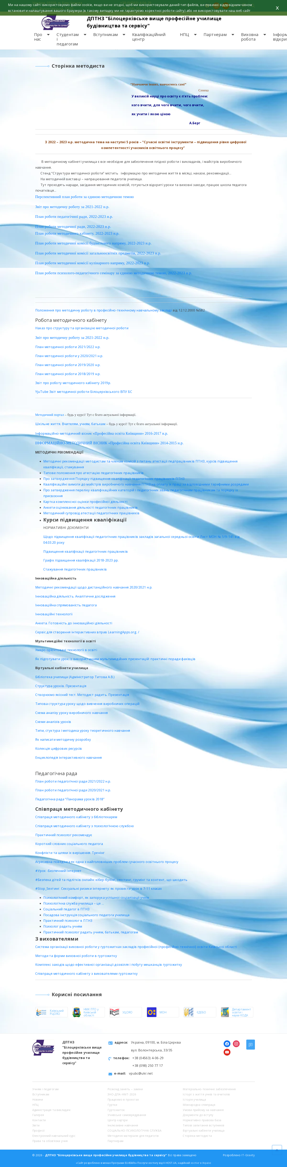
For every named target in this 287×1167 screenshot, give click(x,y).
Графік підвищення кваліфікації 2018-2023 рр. (81, 560)
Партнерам (215, 34)
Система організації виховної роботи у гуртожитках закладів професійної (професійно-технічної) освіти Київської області (136, 947)
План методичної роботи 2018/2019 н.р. (68, 374)
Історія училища (194, 1099)
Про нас (38, 37)
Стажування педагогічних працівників (75, 569)
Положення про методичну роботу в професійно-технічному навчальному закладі (103, 310)
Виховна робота (250, 37)
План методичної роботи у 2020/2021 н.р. (69, 356)
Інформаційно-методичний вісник (64, 433)
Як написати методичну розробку (63, 739)
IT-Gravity (248, 1155)
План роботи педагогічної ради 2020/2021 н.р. (73, 790)
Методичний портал (49, 414)
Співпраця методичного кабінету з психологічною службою (84, 826)
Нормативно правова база (202, 1120)
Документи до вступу (198, 1115)
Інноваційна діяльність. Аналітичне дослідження (75, 596)
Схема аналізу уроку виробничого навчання (71, 713)
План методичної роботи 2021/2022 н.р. (68, 347)
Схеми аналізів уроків (53, 722)
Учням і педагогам (45, 1089)
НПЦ (184, 34)
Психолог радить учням (62, 926)
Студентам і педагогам (68, 39)
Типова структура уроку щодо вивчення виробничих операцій (87, 704)
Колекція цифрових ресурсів (58, 748)
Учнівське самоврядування (126, 1115)
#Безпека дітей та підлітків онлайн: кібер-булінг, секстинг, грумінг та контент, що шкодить (111, 880)
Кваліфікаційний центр (148, 37)
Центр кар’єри (117, 1120)
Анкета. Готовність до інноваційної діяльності (73, 623)
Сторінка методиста (197, 1136)
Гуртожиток (116, 1110)
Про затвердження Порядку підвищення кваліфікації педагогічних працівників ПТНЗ (114, 478)
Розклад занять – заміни (125, 1089)
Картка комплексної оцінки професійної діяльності (85, 501)
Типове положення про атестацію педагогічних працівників (93, 473)
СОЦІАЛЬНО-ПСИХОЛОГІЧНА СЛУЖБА (134, 1130)
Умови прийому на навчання (203, 1110)
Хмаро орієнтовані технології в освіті (66, 650)
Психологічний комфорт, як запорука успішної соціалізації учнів (96, 897)
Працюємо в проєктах (123, 1099)
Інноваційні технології (54, 614)
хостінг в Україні (201, 1163)
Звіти (36, 1125)
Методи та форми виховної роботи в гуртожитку (76, 956)
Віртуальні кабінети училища (203, 1130)
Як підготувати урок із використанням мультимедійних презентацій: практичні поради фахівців (115, 659)
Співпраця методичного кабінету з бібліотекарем (76, 817)
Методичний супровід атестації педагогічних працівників (91, 513)
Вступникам (105, 34)
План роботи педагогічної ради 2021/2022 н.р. (73, 781)
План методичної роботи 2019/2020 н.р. (68, 365)
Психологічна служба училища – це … (73, 903)
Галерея (38, 1115)
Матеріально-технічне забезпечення (209, 1089)
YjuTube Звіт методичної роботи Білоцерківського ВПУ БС (83, 391)
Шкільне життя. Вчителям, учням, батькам (70, 424)
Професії (38, 1130)
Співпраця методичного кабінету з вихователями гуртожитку (86, 973)
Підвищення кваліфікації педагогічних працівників (85, 551)
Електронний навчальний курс (54, 1136)
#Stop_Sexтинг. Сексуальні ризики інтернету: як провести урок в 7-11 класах (98, 888)
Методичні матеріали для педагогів (133, 1136)
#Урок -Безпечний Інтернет (58, 871)
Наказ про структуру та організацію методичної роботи (82, 328)
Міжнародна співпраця (199, 1105)
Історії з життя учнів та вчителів (206, 1094)
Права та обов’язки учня (50, 1141)
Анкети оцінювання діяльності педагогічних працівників (90, 507)
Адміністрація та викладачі (51, 1110)
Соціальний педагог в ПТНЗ (66, 909)
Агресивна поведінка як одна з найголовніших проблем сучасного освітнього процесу (106, 862)
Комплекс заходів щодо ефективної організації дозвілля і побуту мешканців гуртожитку (108, 964)
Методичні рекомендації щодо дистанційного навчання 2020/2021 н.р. (93, 587)
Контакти (39, 1120)
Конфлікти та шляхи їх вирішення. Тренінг (70, 853)
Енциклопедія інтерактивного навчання (68, 757)
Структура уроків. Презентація (60, 686)
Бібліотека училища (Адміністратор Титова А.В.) (75, 677)
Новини (37, 1099)
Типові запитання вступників (203, 1125)
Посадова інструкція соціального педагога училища (86, 915)
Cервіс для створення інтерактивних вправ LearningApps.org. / (87, 632)
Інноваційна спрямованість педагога (66, 605)
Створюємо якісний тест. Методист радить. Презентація (82, 695)
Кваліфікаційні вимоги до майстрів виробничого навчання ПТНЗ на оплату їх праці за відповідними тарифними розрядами (146, 484)
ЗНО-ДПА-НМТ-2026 (121, 1094)
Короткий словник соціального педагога (69, 844)
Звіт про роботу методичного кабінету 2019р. (73, 383)
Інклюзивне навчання (122, 1125)
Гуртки (112, 1105)
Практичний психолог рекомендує (63, 835)
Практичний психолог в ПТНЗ (67, 920)
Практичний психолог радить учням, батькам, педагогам (90, 932)
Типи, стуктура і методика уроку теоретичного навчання (82, 730)
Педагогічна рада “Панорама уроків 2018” (70, 799)
